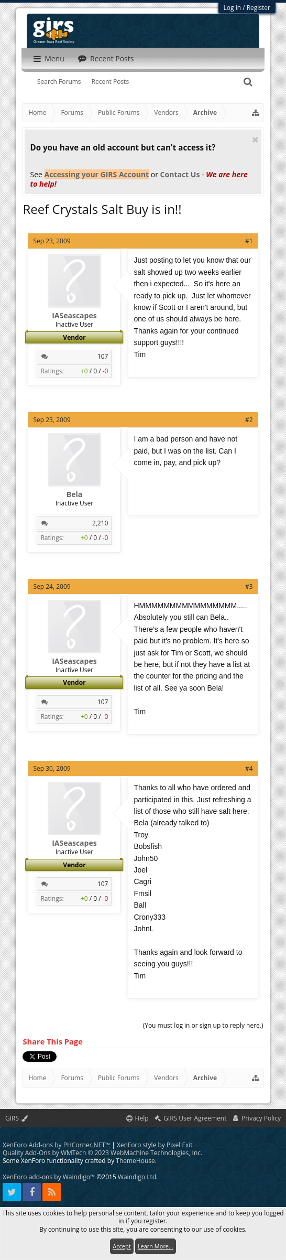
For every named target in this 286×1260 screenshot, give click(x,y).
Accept (121, 1246)
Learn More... (155, 1246)
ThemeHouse (135, 1160)
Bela (74, 494)
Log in (232, 7)
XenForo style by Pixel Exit (155, 1144)
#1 (249, 240)
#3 (249, 586)
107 (102, 356)
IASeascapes (74, 315)
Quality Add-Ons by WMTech (102, 1152)
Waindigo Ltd (137, 1176)
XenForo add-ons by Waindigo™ (49, 1176)
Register (258, 7)
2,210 (100, 523)
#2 (249, 419)
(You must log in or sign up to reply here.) (203, 1025)
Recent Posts (110, 81)
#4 (249, 768)
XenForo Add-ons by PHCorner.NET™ (56, 1144)
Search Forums (59, 81)
